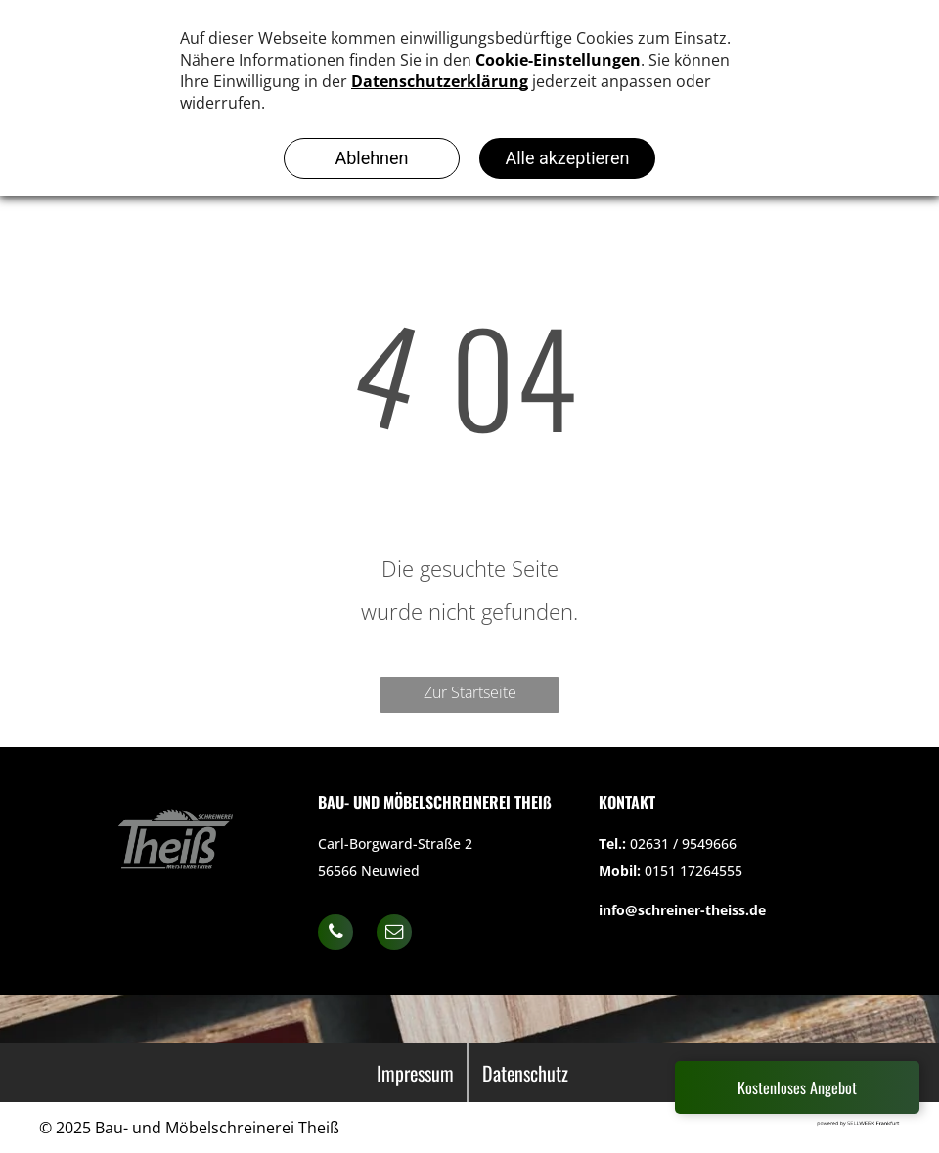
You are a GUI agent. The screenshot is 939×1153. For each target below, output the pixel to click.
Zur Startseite (470, 692)
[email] (394, 934)
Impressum (415, 1072)
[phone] (335, 934)
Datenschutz (525, 1072)
